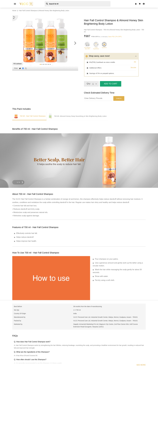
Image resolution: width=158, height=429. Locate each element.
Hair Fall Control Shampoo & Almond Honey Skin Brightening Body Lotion (44, 10)
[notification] (136, 4)
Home (14, 10)
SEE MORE (141, 365)
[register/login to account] (144, 4)
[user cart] (140, 4)
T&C (135, 61)
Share (16, 68)
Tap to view (133, 67)
